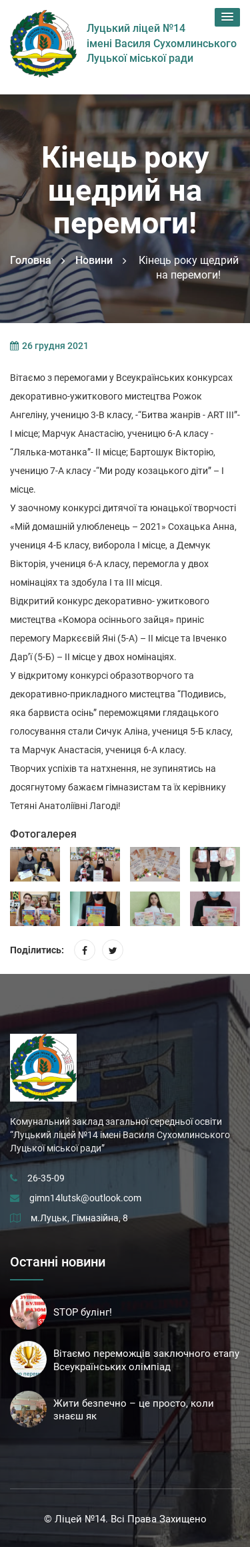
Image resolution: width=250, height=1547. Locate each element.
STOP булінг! (82, 1312)
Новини (94, 260)
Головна (30, 260)
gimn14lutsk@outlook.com (85, 1198)
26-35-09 (46, 1178)
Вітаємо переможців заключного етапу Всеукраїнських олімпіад (146, 1360)
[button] (227, 17)
